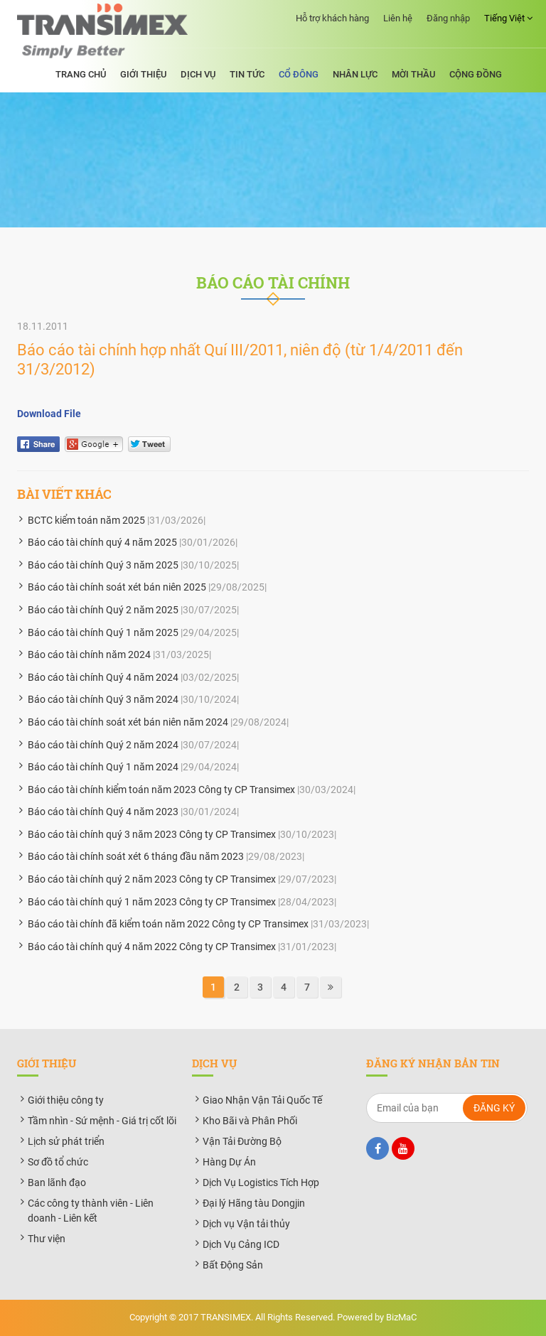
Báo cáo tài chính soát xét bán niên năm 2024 (128, 722)
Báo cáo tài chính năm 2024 (89, 654)
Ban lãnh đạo (57, 1182)
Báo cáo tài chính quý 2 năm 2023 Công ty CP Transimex (152, 879)
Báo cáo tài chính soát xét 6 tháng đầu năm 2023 (136, 856)
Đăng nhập (448, 18)
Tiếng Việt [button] (508, 18)
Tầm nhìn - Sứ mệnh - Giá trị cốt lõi (102, 1120)
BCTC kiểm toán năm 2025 (86, 520)
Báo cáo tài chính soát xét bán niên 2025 (117, 587)
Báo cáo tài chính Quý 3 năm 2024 (103, 699)
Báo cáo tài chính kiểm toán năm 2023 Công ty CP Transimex (161, 789)
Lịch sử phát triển (66, 1141)
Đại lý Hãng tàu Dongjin (254, 1203)
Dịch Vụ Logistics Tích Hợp (261, 1182)
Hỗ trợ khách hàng (332, 18)
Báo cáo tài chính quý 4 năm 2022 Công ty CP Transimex (152, 946)
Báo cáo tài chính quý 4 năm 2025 (102, 542)
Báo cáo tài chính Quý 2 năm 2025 (103, 609)
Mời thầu (413, 74)
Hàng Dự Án (229, 1162)
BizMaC (401, 1317)
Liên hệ (397, 18)
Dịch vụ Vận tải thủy (246, 1223)
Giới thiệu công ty (66, 1100)
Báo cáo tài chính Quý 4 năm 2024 (103, 677)
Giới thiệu (143, 74)
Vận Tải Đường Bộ (242, 1141)
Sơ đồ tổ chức (58, 1162)
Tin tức (247, 74)
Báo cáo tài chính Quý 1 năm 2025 (103, 632)
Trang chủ (80, 74)
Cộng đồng (475, 74)
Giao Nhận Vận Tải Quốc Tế (262, 1100)
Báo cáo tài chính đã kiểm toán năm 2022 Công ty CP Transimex (168, 924)
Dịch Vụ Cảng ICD (241, 1244)
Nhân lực (355, 74)
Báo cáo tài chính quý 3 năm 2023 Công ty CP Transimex (152, 834)
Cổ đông (298, 74)
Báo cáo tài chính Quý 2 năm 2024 (103, 744)
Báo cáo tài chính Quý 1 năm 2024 (103, 766)
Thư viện (46, 1238)
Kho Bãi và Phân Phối (250, 1120)
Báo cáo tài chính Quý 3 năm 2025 (103, 565)
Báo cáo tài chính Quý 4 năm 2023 (103, 811)
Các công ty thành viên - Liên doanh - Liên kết (91, 1210)
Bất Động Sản (233, 1265)
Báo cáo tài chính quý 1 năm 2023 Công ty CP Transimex (152, 901)
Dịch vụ (198, 74)
